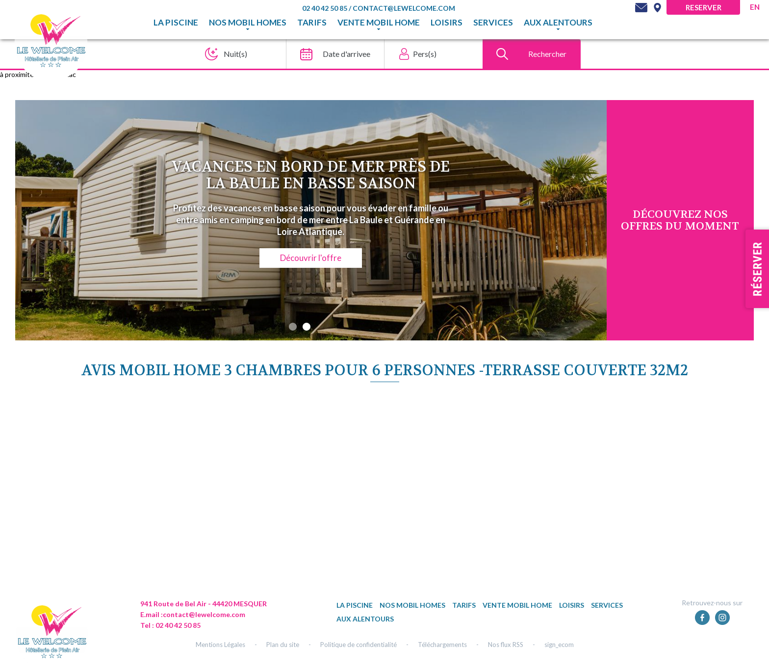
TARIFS (312, 22)
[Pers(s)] (430, 54)
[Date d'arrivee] (332, 54)
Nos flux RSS (505, 644)
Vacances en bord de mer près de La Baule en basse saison (311, 175)
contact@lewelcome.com (404, 8)
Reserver (703, 7)
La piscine (176, 22)
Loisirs (446, 22)
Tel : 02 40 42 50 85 (170, 625)
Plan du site (282, 644)
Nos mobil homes (247, 22)
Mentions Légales (220, 644)
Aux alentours (558, 22)
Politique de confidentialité (358, 644)
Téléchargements (442, 644)
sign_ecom (559, 644)
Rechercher (547, 53)
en (755, 6)
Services (493, 22)
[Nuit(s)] (234, 54)
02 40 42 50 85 (325, 8)
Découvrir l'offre (310, 258)
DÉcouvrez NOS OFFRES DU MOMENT (680, 220)
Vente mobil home (378, 22)
